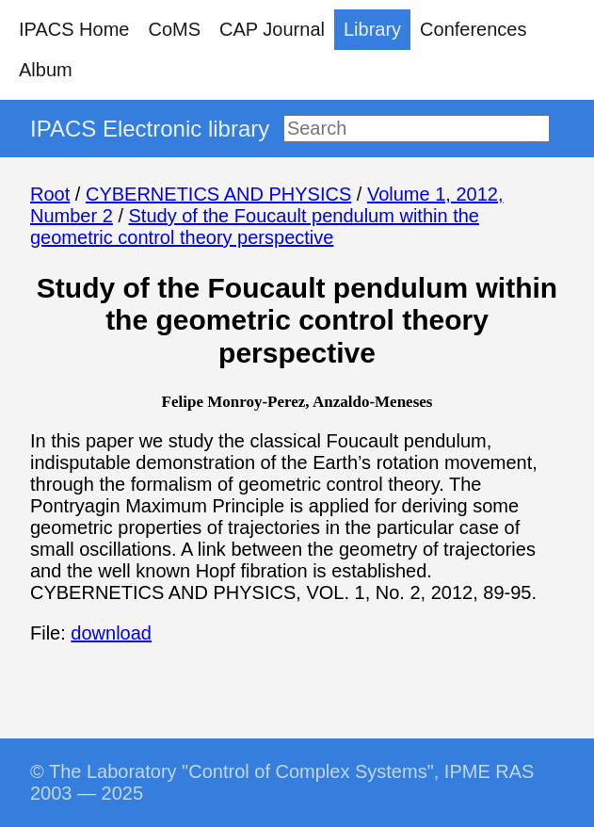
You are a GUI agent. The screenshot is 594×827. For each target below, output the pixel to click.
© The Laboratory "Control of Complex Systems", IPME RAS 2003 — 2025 (282, 782)
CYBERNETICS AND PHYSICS (218, 194)
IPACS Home (74, 29)
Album (45, 69)
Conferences (473, 29)
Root (50, 194)
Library (372, 29)
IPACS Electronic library (149, 128)
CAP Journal (272, 29)
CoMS (174, 29)
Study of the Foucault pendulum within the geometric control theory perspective (254, 226)
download (111, 633)
